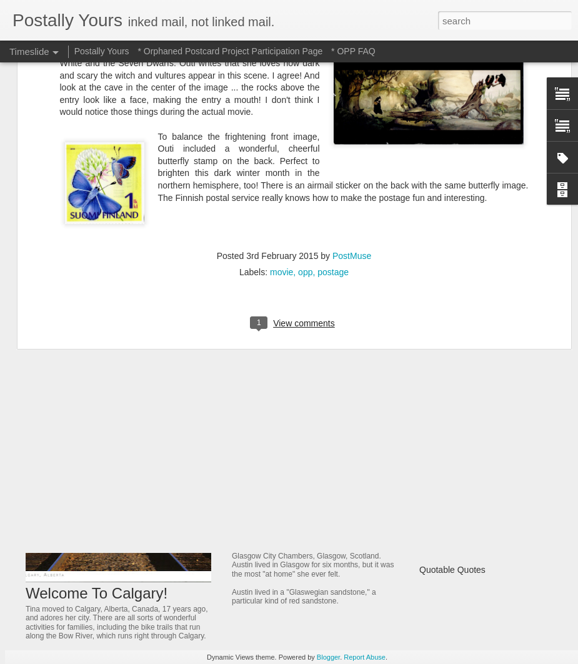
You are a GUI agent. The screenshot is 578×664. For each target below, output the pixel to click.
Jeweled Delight (271, 470)
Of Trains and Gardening (467, 417)
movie (281, 129)
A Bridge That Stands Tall (468, 504)
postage (333, 129)
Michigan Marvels (453, 395)
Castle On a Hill (449, 526)
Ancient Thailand (451, 439)
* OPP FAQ (353, 51)
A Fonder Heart (449, 482)
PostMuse (351, 113)
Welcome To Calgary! (96, 593)
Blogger (328, 657)
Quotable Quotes (452, 570)
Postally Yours (101, 51)
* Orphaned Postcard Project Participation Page (229, 51)
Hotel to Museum (274, 397)
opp (305, 129)
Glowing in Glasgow (281, 533)
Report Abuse (365, 657)
